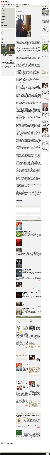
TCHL (45, 88)
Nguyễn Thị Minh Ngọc (19, 11)
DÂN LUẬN (2, 33)
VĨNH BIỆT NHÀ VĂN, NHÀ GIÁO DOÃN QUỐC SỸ (45, 80)
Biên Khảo (17, 319)
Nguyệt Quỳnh (32, 406)
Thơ (16, 359)
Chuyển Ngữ (33, 413)
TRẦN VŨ (32, 404)
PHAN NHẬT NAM (35, 404)
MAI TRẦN (32, 402)
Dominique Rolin (3, 36)
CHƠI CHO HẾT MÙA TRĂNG (26, 269)
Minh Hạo (23, 295)
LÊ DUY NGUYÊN (24, 233)
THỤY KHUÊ (19, 350)
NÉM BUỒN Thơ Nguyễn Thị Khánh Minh (28, 308)
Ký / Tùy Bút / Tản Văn (19, 381)
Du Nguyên (2, 38)
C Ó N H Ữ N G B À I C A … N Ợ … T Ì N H (21, 384)
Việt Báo (45, 133)
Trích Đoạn (21, 413)
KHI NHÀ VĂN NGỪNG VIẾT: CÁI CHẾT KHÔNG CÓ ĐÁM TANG (34, 352)
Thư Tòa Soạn (44, 6)
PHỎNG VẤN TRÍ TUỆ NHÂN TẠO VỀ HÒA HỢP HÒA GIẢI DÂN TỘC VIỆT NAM (34, 378)
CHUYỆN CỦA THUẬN (33, 344)
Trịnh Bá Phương (36, 406)
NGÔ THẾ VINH (25, 418)
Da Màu (2, 31)
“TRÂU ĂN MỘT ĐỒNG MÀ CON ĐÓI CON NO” (34, 322)
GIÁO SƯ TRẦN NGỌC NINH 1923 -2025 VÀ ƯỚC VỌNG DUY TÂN (21, 322)
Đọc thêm (39, 226)
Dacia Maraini (2, 32)
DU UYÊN (2, 40)
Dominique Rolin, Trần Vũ (4, 37)
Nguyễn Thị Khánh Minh (25, 303)
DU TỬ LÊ (2, 39)
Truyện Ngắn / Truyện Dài (33, 319)
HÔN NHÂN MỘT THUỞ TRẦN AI (34, 346)
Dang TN (2, 34)
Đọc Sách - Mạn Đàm (27, 413)
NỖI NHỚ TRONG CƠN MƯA (26, 231)
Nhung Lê (38, 370)
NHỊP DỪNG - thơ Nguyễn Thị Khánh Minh (28, 301)
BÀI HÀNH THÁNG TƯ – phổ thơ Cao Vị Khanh (45, 71)
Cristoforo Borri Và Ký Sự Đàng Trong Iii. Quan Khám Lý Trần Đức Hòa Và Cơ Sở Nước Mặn (21, 350)
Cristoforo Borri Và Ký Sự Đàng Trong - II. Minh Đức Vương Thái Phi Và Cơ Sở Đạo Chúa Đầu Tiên (21, 352)
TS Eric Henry (29, 418)
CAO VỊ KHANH (46, 72)
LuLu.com (12, 62)
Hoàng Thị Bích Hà (24, 249)
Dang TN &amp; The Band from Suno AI (32, 233)
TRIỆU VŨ (24, 386)
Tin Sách (18, 413)
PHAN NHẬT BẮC (24, 271)
